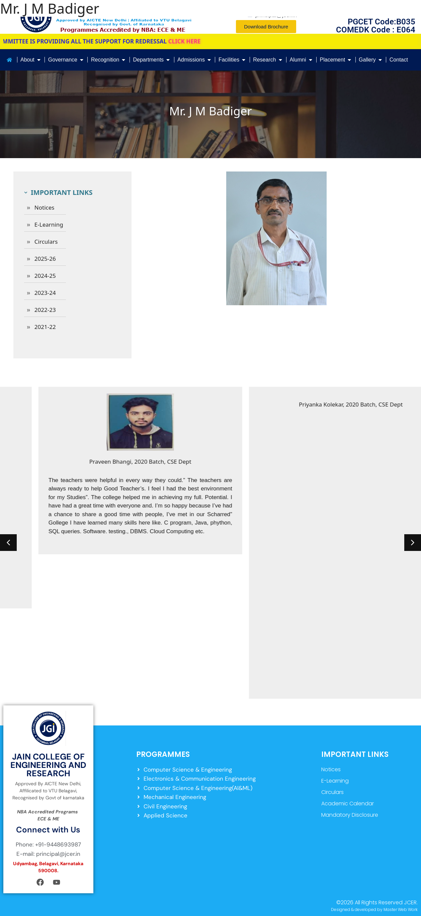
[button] (8, 542)
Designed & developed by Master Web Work (374, 909)
